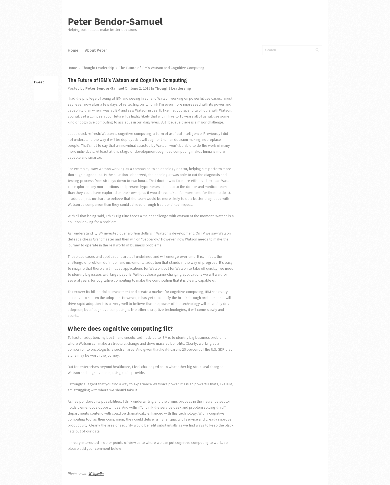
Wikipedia (96, 474)
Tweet (39, 82)
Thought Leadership (173, 88)
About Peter (96, 50)
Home (73, 50)
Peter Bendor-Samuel (115, 21)
